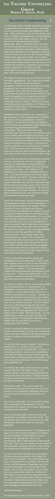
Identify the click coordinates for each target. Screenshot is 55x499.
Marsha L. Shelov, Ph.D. (27, 12)
